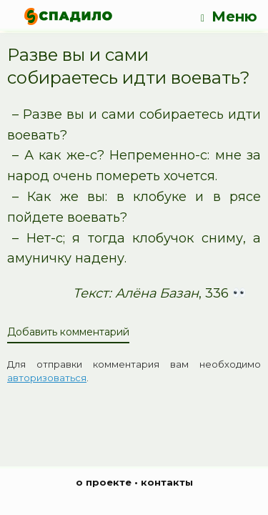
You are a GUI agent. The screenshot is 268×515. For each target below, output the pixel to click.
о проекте (103, 482)
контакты (167, 482)
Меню (229, 17)
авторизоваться (46, 377)
